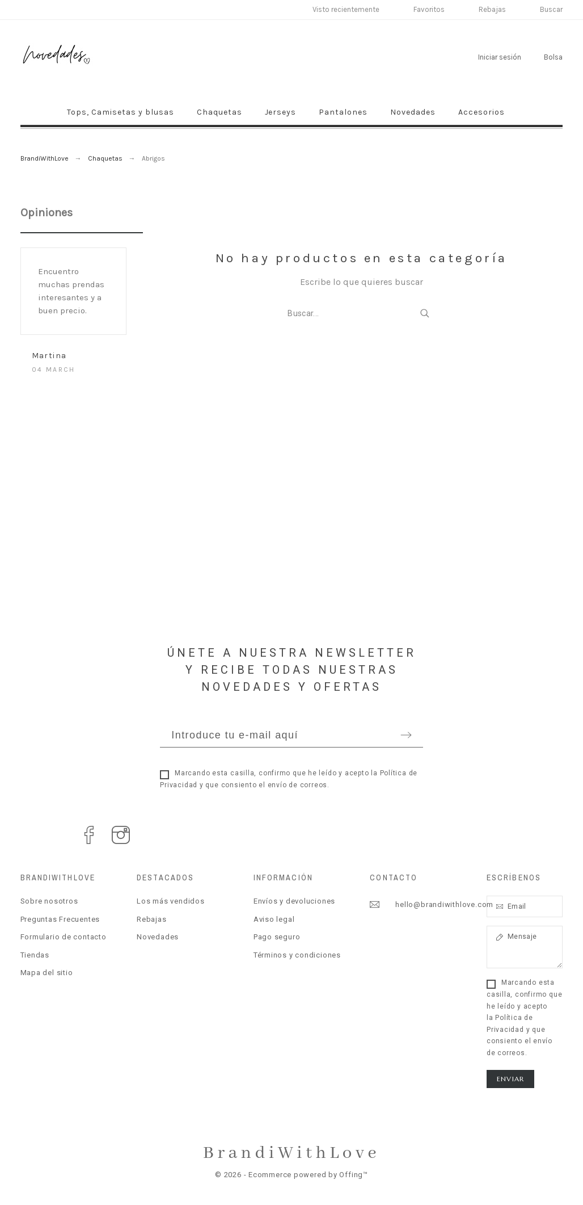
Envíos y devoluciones (294, 901)
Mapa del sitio (46, 972)
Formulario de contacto (63, 937)
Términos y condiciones (297, 955)
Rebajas (151, 919)
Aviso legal (274, 919)
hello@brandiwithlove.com (444, 904)
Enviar (510, 1078)
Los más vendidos (170, 901)
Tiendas (34, 955)
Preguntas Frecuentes (60, 919)
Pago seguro (277, 937)
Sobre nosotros (49, 901)
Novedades (158, 937)
